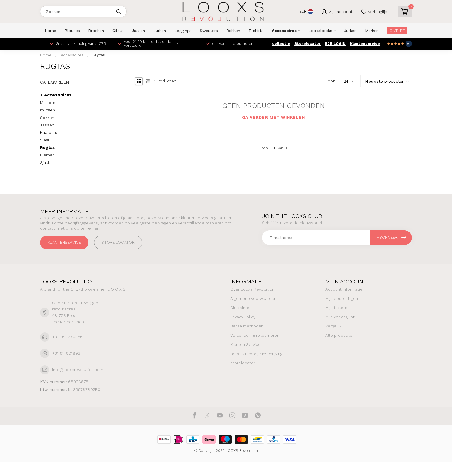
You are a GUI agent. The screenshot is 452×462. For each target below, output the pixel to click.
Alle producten (340, 335)
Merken (372, 30)
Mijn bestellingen (341, 298)
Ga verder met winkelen (273, 117)
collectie (281, 43)
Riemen (47, 155)
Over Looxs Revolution (252, 289)
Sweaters (209, 30)
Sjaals (46, 162)
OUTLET (397, 30)
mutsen (47, 110)
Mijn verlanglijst (340, 317)
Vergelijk (333, 326)
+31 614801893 (66, 353)
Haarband (49, 132)
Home (50, 30)
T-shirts (255, 30)
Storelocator (307, 43)
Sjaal (44, 140)
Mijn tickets (336, 307)
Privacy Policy (242, 317)
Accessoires (284, 30)
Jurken (159, 30)
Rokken (233, 30)
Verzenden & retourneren (254, 335)
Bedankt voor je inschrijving (256, 353)
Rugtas (99, 55)
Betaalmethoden (246, 326)
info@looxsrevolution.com (77, 369)
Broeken (96, 30)
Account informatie (344, 289)
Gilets (117, 30)
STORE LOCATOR (118, 242)
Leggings (182, 30)
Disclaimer (240, 307)
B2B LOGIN (335, 43)
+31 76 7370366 (67, 336)
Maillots (47, 102)
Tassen (47, 125)
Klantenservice (365, 43)
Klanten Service (245, 344)
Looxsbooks (320, 30)
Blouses (72, 30)
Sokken (47, 117)
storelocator (242, 363)
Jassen (138, 30)
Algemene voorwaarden (253, 298)
